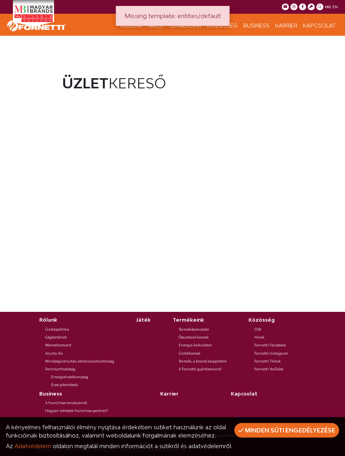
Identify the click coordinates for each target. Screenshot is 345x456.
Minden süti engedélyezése (286, 430)
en (335, 7)
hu (328, 7)
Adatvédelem (33, 446)
